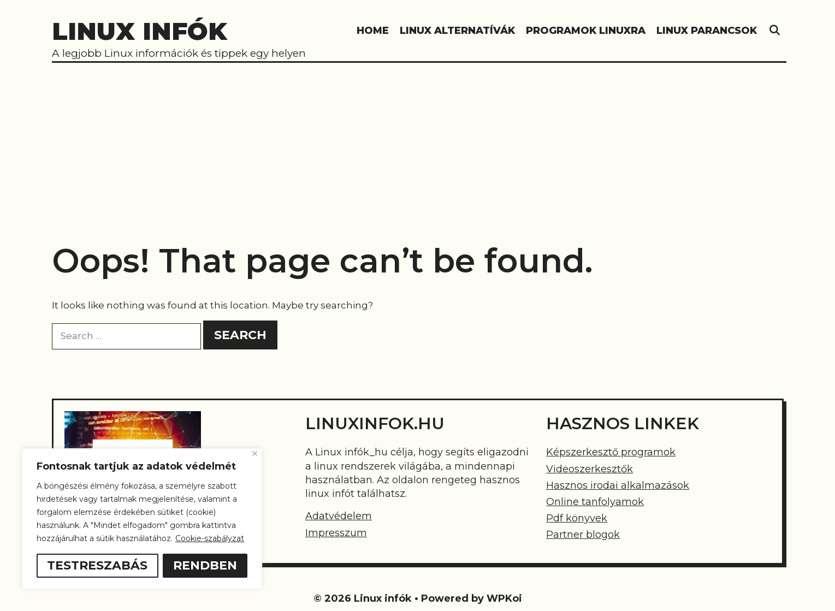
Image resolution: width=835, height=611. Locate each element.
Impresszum (336, 533)
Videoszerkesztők (589, 469)
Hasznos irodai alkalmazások (617, 485)
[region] (142, 518)
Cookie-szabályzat (209, 538)
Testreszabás (97, 565)
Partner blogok (583, 535)
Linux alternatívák (457, 31)
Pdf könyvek (576, 518)
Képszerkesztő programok (611, 452)
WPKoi (504, 598)
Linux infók (139, 31)
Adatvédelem (338, 516)
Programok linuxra (586, 31)
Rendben (205, 565)
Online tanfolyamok (595, 502)
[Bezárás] (254, 453)
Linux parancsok (706, 31)
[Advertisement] (417, 145)
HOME (373, 31)
